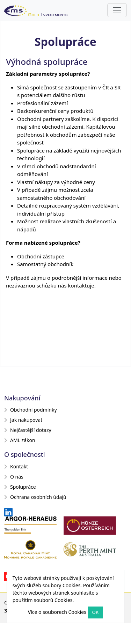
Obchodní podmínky (30, 409)
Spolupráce (20, 486)
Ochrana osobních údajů (35, 497)
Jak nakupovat (23, 420)
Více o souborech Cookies (57, 612)
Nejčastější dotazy (27, 430)
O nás (13, 476)
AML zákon (19, 440)
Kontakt (16, 466)
